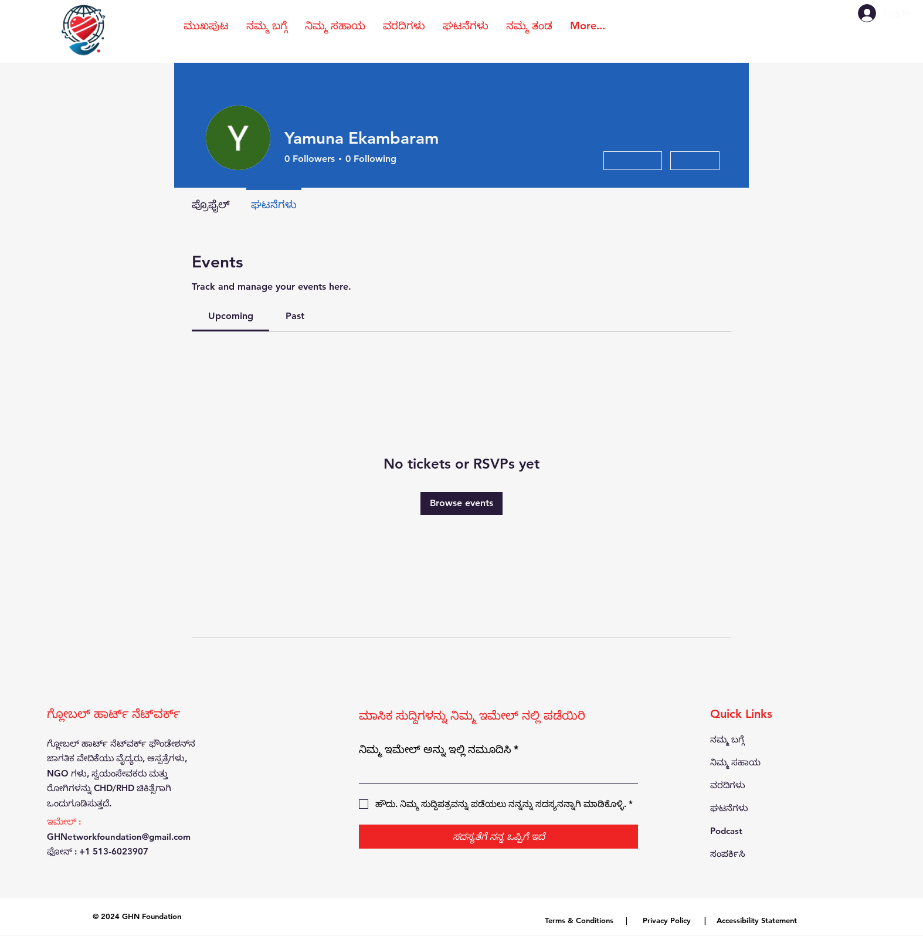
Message (632, 160)
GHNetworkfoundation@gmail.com (119, 836)
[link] (230, 315)
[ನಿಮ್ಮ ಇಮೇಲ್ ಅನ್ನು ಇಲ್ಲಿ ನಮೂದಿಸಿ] (495, 772)
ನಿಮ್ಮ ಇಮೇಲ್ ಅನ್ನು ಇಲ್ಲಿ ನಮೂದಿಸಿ (438, 749)
